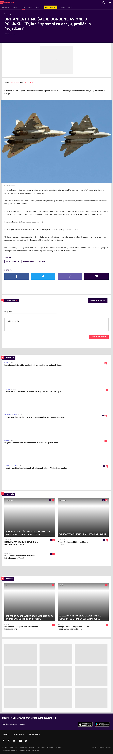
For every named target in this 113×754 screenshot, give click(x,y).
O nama (4, 748)
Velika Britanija (12, 262)
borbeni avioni (29, 262)
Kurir (26, 83)
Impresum (23, 748)
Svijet (10, 14)
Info (5, 14)
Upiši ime (8, 312)
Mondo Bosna (34, 734)
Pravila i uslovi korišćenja (29, 750)
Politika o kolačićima (46, 748)
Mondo (6, 734)
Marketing (13, 748)
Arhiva (58, 748)
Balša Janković (14, 83)
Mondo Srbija (18, 734)
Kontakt (32, 748)
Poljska (42, 262)
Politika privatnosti (9, 750)
